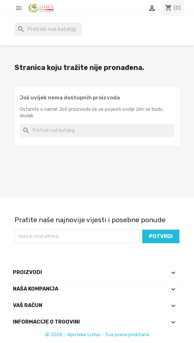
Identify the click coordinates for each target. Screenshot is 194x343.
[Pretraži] (48, 29)
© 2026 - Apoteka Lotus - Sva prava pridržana (97, 334)
